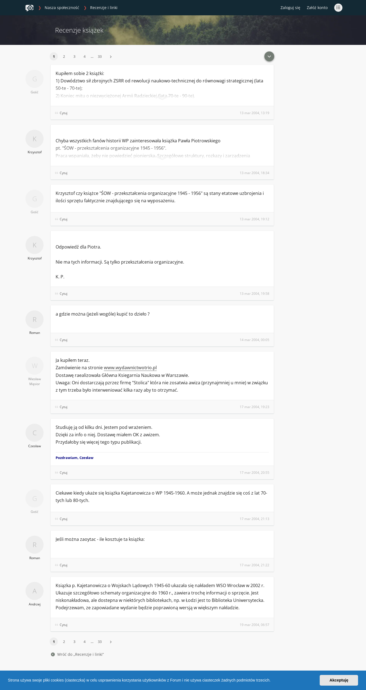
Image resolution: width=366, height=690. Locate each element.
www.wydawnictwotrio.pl (130, 368)
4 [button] (84, 56)
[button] (272, 681)
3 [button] (74, 56)
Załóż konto (317, 7)
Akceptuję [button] (339, 680)
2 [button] (64, 56)
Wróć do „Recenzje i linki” (77, 654)
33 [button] (100, 56)
